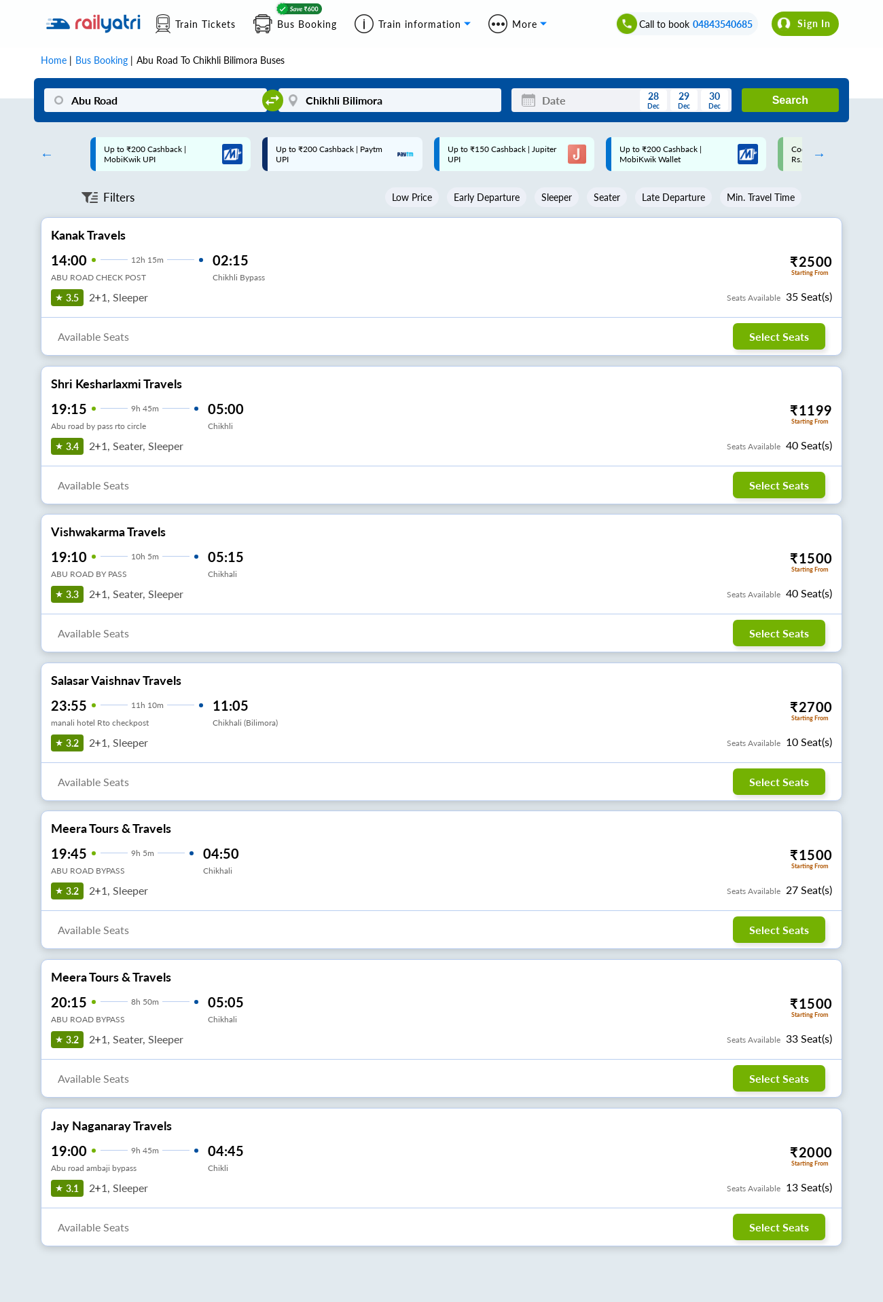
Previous (43, 154)
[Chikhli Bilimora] (389, 100)
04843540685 (723, 24)
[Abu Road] (155, 100)
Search (790, 100)
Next (815, 154)
